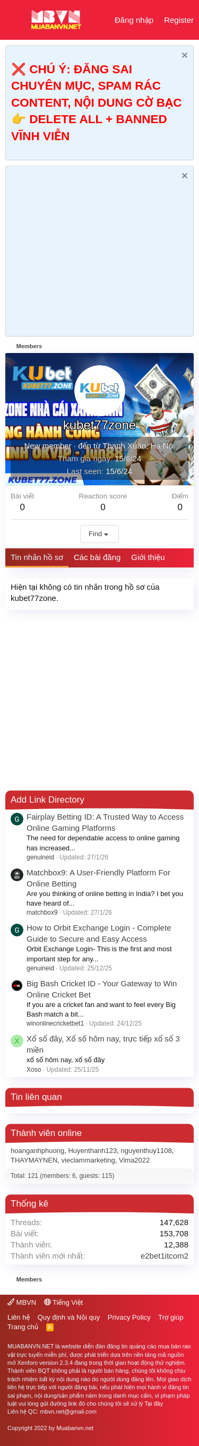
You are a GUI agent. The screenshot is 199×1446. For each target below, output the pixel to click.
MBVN (21, 1302)
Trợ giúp (170, 1317)
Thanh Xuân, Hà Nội (138, 445)
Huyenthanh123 (92, 1151)
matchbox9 (42, 912)
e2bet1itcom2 (164, 1255)
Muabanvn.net (74, 1428)
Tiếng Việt (63, 1302)
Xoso (34, 1069)
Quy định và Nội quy (69, 1317)
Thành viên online (46, 1133)
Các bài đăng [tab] (97, 557)
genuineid (40, 857)
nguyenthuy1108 (146, 1151)
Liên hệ (18, 1317)
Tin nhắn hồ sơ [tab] (37, 557)
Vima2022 (134, 1160)
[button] (14, 20)
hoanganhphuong (37, 1151)
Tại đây (153, 1403)
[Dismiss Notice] (183, 56)
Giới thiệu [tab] (148, 557)
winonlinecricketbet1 (55, 1023)
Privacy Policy (129, 1317)
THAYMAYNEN (34, 1160)
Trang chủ (22, 1327)
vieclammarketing (88, 1160)
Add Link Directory (47, 800)
